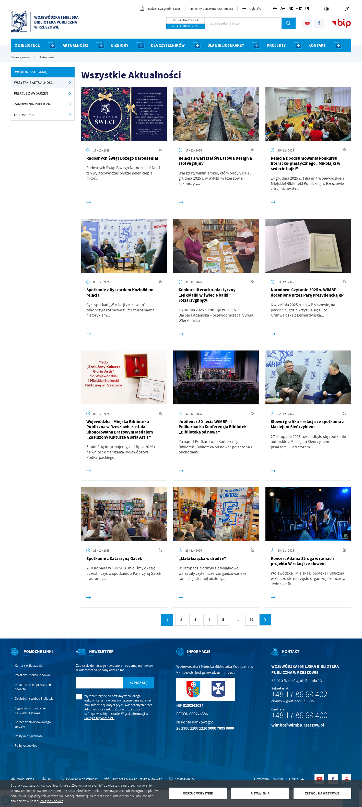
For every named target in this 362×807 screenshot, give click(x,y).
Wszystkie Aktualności (34, 82)
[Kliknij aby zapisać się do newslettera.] (138, 683)
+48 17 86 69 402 (299, 694)
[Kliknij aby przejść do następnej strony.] (265, 620)
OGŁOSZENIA (24, 115)
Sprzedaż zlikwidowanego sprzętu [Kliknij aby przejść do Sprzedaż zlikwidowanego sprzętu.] (33, 724)
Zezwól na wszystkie (322, 793)
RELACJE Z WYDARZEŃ (31, 93)
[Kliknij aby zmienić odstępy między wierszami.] (290, 9)
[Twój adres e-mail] (99, 683)
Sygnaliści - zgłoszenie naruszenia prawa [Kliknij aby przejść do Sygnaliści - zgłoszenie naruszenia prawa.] (30, 710)
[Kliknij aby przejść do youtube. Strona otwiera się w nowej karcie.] (307, 23)
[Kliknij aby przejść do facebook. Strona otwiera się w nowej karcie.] (319, 23)
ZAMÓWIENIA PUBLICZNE (33, 104)
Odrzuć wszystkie (198, 793)
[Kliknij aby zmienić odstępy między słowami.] (299, 9)
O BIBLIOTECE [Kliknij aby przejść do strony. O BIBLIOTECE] (27, 45)
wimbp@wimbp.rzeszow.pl (297, 725)
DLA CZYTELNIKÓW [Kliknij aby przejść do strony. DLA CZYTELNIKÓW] (168, 45)
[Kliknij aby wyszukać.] (289, 23)
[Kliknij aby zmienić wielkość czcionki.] (275, 9)
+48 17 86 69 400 (299, 715)
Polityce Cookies (51, 801)
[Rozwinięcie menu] (32, 656)
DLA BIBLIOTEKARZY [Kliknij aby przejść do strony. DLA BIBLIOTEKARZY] (225, 45)
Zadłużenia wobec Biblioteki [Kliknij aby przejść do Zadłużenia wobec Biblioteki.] (34, 698)
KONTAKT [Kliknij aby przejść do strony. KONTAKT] (317, 45)
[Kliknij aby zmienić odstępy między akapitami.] (307, 9)
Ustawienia (260, 793)
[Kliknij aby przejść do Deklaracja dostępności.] (79, 779)
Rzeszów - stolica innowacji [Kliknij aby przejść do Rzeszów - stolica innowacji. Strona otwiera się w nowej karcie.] (33, 675)
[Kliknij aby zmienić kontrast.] (326, 9)
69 (251, 619)
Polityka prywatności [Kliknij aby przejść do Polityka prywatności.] (29, 736)
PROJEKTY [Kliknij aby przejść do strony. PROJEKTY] (276, 45)
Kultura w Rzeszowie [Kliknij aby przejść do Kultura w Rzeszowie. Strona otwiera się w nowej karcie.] (29, 665)
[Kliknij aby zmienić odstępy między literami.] (282, 9)
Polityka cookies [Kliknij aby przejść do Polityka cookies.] (26, 745)
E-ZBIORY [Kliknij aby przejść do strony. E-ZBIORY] (119, 45)
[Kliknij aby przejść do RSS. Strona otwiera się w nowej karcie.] (160, 150)
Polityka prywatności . (99, 718)
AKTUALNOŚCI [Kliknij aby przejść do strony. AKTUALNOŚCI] (75, 45)
